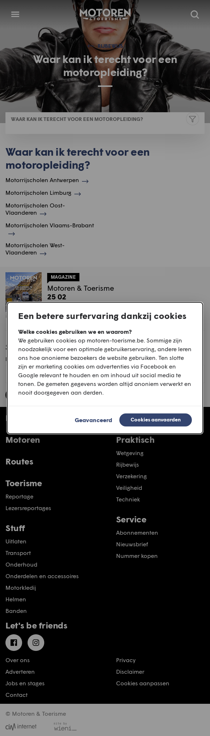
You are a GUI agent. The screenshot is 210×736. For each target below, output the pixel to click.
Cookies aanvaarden (156, 419)
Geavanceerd (93, 419)
